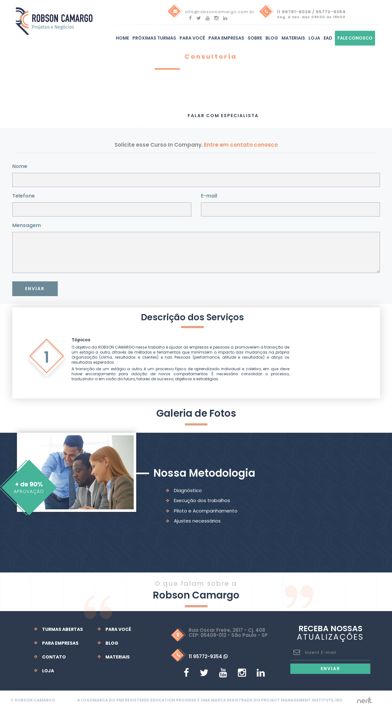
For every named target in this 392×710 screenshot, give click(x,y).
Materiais (293, 38)
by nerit (364, 700)
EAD (328, 38)
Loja (314, 38)
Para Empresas (226, 38)
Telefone (23, 195)
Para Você (118, 629)
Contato (54, 657)
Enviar (35, 288)
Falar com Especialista (223, 115)
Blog (272, 38)
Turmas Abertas (62, 629)
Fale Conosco (355, 38)
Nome (19, 166)
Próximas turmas (154, 38)
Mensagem (26, 225)
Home (122, 38)
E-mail (209, 195)
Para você (192, 38)
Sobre (255, 38)
